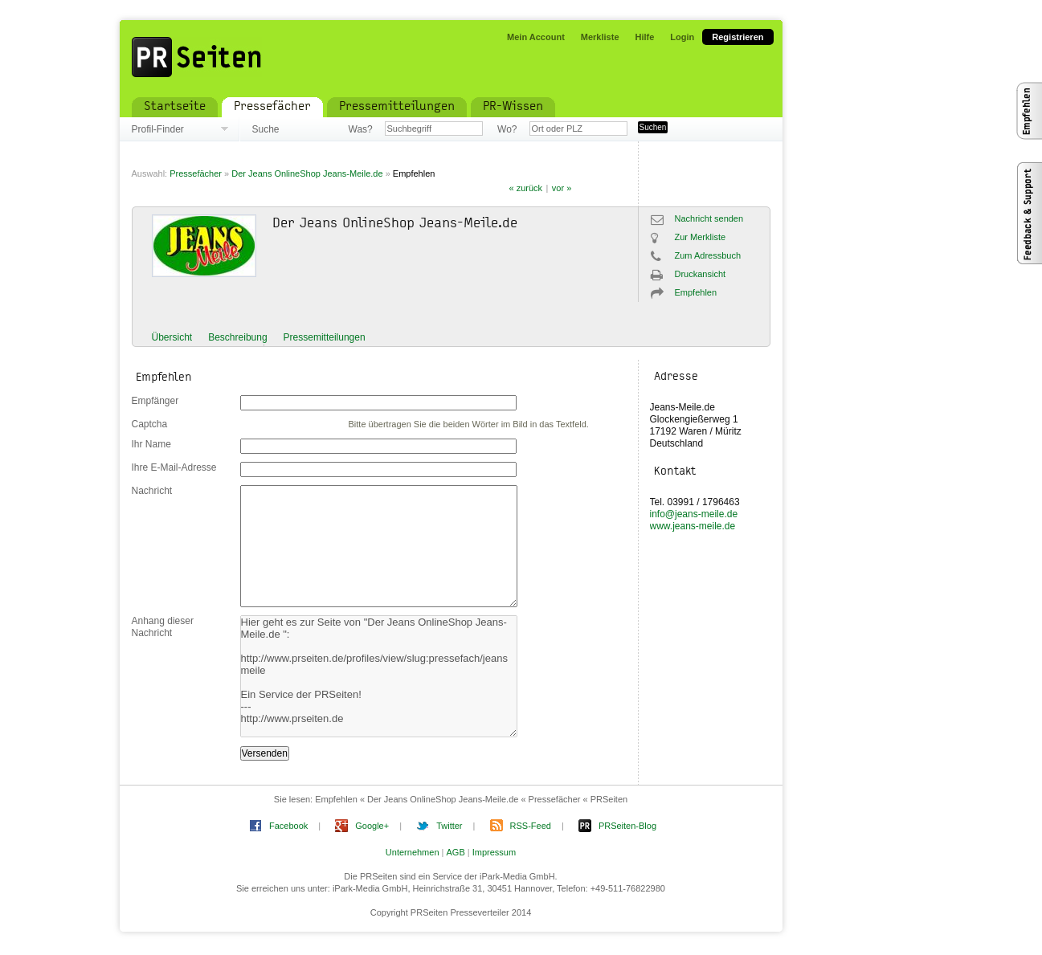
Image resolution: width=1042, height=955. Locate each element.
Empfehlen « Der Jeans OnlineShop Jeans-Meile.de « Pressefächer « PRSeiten (471, 799)
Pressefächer (196, 173)
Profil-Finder (158, 129)
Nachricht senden (709, 218)
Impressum (494, 852)
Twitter (449, 826)
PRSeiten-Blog (627, 826)
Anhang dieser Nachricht (163, 627)
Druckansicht (700, 274)
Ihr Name (151, 444)
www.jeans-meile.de (693, 526)
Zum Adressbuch (708, 255)
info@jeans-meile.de (694, 514)
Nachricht (152, 490)
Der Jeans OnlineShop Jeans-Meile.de (308, 173)
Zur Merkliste (700, 237)
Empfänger (155, 400)
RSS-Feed (530, 826)
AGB (456, 852)
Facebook (288, 826)
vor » (561, 188)
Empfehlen (414, 173)
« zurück (526, 188)
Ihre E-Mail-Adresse (174, 467)
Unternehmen (412, 852)
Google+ (372, 826)
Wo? (507, 129)
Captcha (150, 424)
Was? (361, 129)
